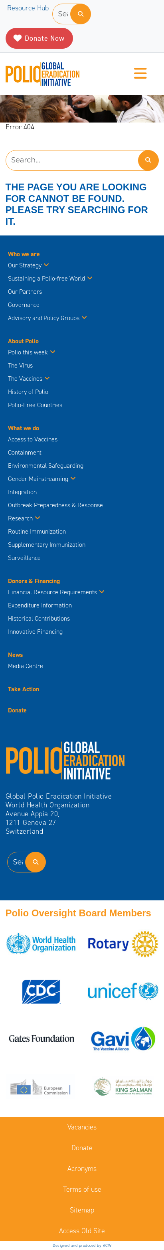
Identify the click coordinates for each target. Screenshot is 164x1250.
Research (24, 518)
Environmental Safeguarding (45, 465)
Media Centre (25, 666)
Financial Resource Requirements (56, 592)
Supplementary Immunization (46, 544)
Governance (24, 305)
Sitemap (82, 1210)
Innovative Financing (35, 631)
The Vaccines (29, 378)
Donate (17, 710)
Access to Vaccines (33, 439)
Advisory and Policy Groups (47, 318)
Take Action (23, 689)
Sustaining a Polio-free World (50, 278)
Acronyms (82, 1168)
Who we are (24, 254)
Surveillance (24, 558)
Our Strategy (28, 265)
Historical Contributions (39, 618)
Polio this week (31, 352)
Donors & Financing (34, 581)
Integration (22, 492)
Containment (24, 452)
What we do (23, 428)
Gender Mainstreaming (42, 479)
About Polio (23, 341)
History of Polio (28, 392)
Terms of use (82, 1189)
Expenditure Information (40, 605)
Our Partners (25, 291)
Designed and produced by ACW (82, 1245)
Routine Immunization (37, 531)
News (15, 655)
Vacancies (82, 1127)
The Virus (20, 365)
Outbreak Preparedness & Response (55, 505)
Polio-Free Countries (35, 405)
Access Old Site (82, 1231)
